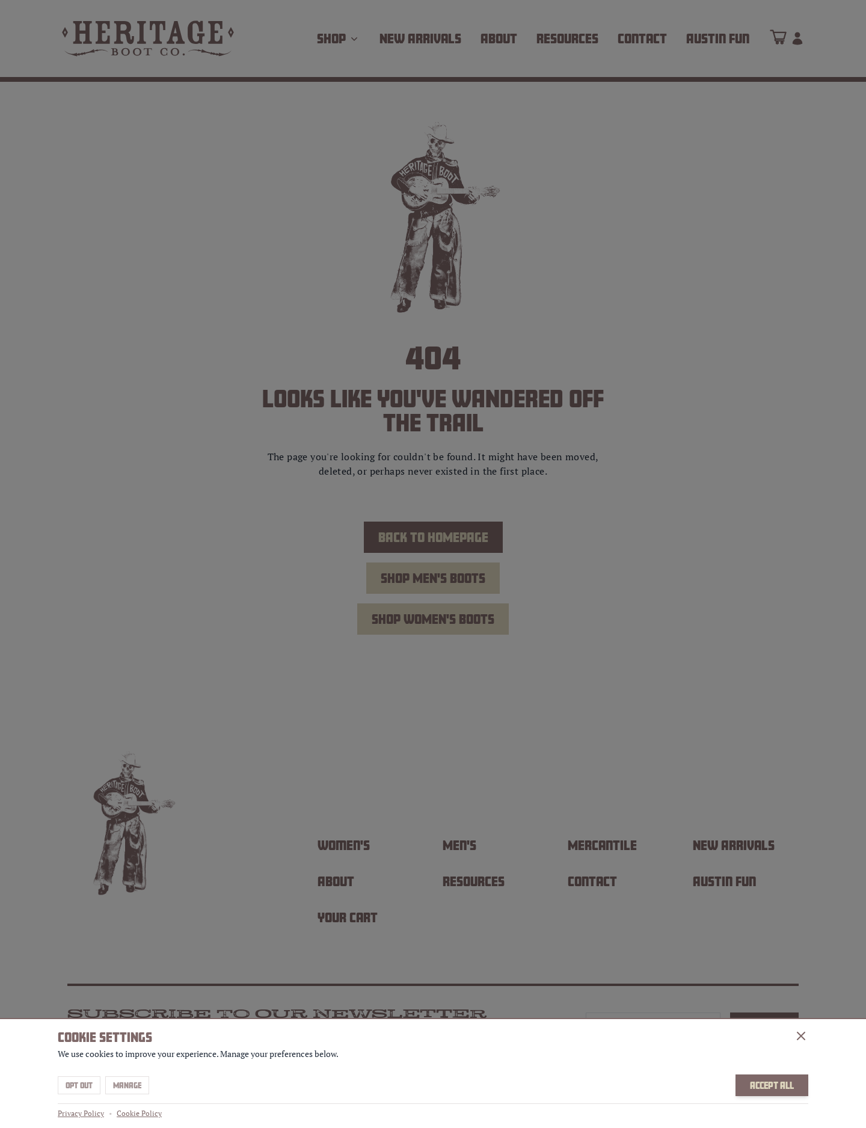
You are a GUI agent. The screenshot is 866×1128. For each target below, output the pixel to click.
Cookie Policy (139, 1113)
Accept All (772, 1085)
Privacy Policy (81, 1113)
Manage (127, 1085)
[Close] (801, 1036)
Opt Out (79, 1085)
